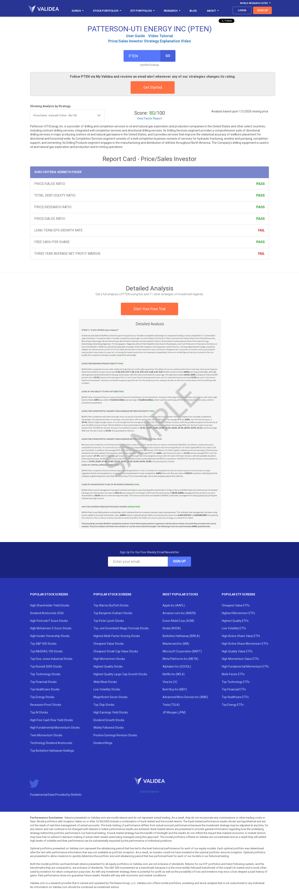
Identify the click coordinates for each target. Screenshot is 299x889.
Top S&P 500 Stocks (43, 643)
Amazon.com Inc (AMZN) (179, 613)
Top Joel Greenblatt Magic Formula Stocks (121, 628)
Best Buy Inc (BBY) (175, 689)
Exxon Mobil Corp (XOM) (178, 620)
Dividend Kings (102, 743)
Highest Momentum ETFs (238, 613)
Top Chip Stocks (103, 704)
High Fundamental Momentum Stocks (55, 727)
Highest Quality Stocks (108, 666)
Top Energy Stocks (42, 697)
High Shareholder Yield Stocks (49, 605)
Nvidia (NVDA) (172, 628)
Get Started (152, 87)
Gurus (78, 10)
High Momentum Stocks (109, 658)
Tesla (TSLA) (171, 704)
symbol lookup (149, 64)
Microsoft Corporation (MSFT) (182, 651)
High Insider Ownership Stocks (50, 636)
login (242, 10)
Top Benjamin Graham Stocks (112, 613)
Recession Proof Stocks (45, 704)
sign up (262, 10)
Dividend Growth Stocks (108, 720)
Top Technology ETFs (236, 682)
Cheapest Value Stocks (108, 643)
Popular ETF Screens (238, 594)
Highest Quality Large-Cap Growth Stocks (120, 674)
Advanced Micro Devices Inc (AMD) (185, 697)
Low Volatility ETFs (234, 628)
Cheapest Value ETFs (236, 605)
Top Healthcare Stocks (45, 689)
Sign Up (179, 561)
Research (172, 10)
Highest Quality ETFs (235, 620)
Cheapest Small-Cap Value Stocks (115, 651)
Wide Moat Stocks (105, 682)
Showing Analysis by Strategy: (50, 106)
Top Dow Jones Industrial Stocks (51, 658)
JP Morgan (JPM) (174, 712)
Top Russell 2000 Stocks (46, 666)
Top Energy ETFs (233, 704)
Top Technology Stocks (45, 674)
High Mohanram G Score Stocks (50, 628)
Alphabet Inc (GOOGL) (177, 666)
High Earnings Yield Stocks (110, 712)
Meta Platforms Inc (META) (180, 658)
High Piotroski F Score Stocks (49, 620)
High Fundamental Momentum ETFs (245, 666)
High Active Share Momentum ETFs (245, 643)
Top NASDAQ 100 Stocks (46, 651)
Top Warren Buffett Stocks (111, 605)
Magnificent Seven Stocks (110, 697)
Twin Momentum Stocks (46, 735)
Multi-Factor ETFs (233, 674)
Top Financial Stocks (43, 682)
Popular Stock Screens (49, 594)
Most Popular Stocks (180, 594)
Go (167, 56)
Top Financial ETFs (234, 689)
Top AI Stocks (39, 712)
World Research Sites (255, 3)
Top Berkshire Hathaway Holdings (52, 750)
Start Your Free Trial (149, 309)
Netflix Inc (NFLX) (174, 674)
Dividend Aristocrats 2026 (47, 613)
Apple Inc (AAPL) (174, 605)
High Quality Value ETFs (237, 651)
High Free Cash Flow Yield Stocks (51, 720)
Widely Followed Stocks (108, 727)
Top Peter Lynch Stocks (108, 620)
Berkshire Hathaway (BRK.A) (181, 636)
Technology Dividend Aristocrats (51, 743)
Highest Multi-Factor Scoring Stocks (116, 636)
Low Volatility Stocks (106, 689)
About (213, 10)
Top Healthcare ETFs (235, 697)
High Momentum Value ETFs (240, 658)
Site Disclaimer (149, 791)
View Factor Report (149, 118)
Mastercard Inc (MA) (176, 643)
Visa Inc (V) (170, 682)
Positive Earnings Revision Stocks (115, 735)
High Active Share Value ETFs (241, 636)
